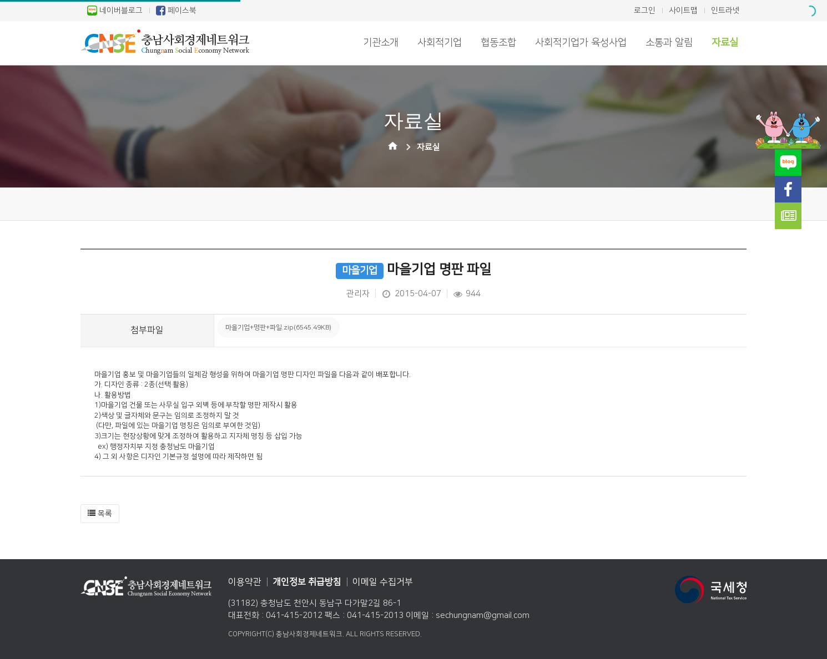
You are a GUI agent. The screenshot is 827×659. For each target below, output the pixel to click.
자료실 (725, 42)
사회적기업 (439, 42)
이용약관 (244, 582)
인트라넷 (725, 10)
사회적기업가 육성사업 (581, 42)
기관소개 (381, 42)
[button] (99, 513)
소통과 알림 (669, 42)
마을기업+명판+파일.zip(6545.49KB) (278, 327)
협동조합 (498, 42)
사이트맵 (683, 10)
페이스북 (176, 10)
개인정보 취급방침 (307, 582)
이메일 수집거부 (382, 582)
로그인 (644, 10)
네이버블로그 (115, 11)
